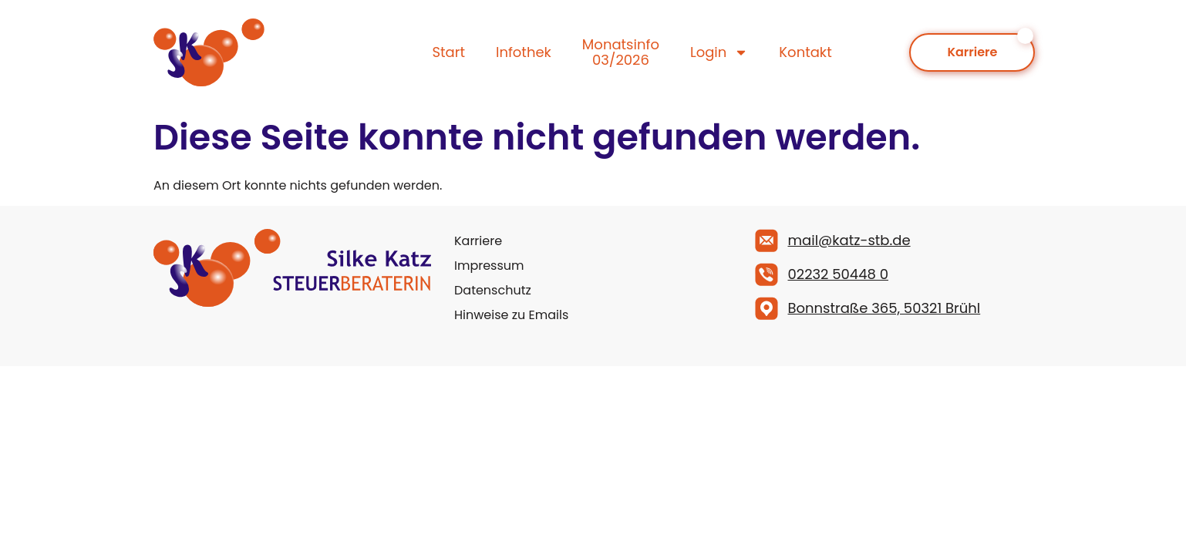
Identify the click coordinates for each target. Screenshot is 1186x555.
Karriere (478, 241)
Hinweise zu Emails (511, 315)
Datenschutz (492, 290)
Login (719, 52)
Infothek (523, 52)
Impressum (489, 265)
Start (448, 52)
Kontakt (805, 52)
